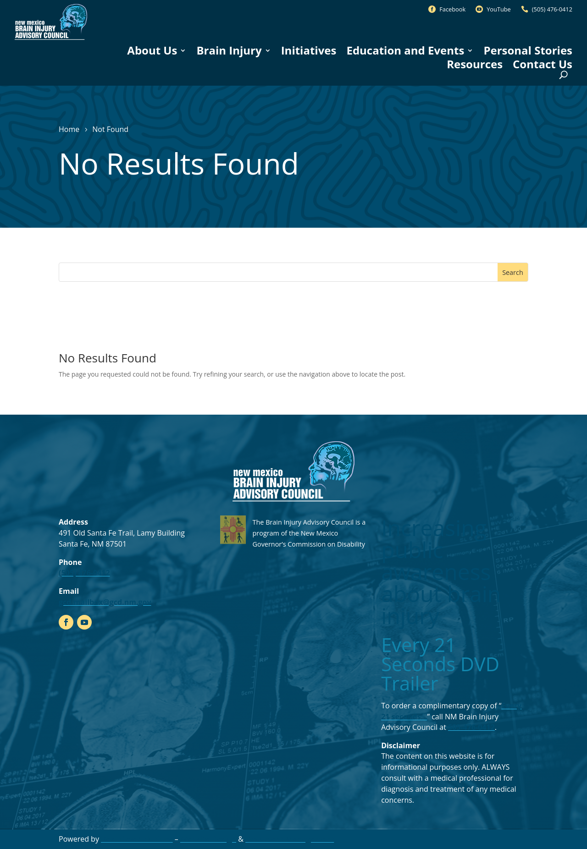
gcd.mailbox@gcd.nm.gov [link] (105, 602)
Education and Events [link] (405, 50)
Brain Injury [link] (228, 50)
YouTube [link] (499, 9)
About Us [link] (152, 50)
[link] (51, 39)
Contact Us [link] (542, 64)
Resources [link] (475, 64)
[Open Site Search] (563, 75)
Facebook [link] (452, 9)
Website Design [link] (208, 839)
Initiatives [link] (309, 50)
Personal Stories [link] (527, 50)
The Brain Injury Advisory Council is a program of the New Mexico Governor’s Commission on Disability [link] (309, 533)
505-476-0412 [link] (471, 727)
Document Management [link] (289, 839)
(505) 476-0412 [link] (552, 9)
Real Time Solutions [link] (137, 839)
